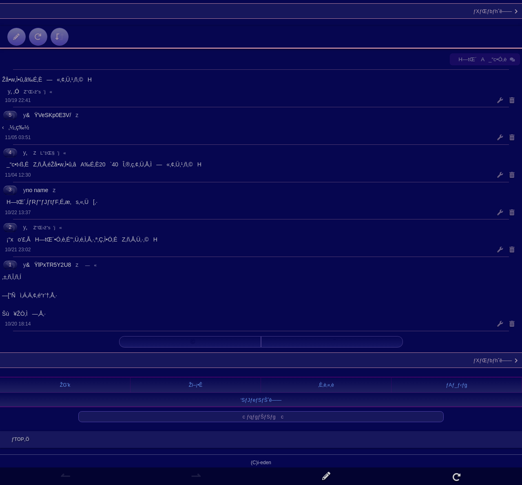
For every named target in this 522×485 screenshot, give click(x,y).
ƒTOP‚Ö (18, 439)
